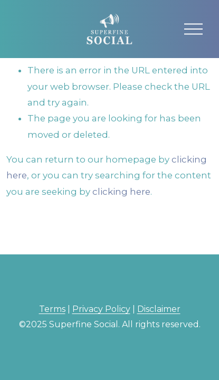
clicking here (121, 191)
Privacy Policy (101, 309)
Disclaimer (158, 309)
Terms (52, 309)
